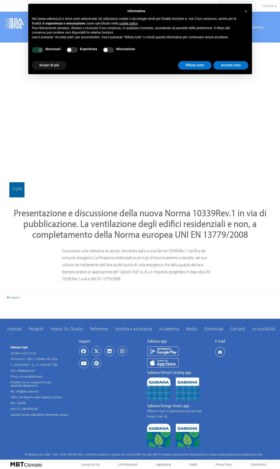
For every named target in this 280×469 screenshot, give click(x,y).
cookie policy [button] (128, 23)
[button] (246, 11)
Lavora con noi (91, 464)
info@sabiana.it (26, 370)
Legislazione (163, 464)
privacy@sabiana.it (31, 376)
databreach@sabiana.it (24, 385)
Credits (193, 464)
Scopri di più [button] (49, 65)
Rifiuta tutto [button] (195, 65)
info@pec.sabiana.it (27, 391)
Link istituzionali (128, 464)
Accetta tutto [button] (231, 65)
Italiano (270, 6)
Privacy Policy (224, 464)
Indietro (13, 297)
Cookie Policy (258, 464)
